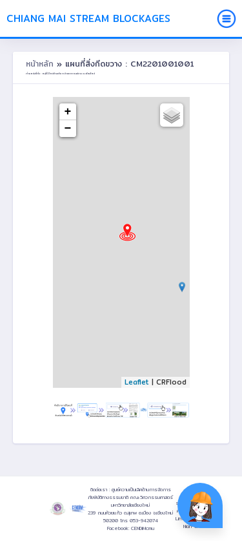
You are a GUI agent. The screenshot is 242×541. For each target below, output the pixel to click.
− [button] (68, 128)
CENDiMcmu (142, 528)
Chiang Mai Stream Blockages (88, 18)
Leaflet (137, 382)
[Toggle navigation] (226, 19)
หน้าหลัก (41, 64)
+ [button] (68, 112)
